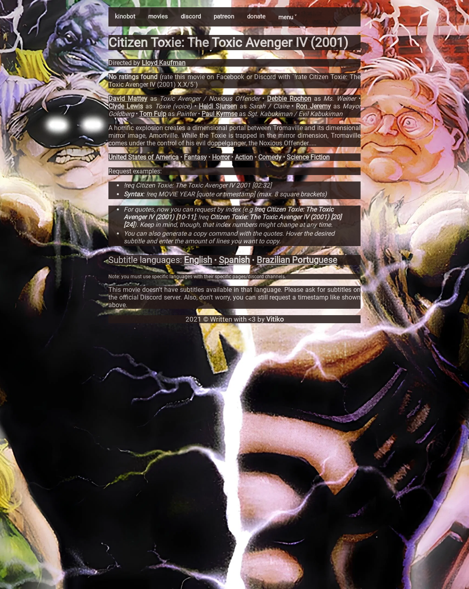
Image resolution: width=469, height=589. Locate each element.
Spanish (234, 260)
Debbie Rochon (289, 98)
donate (256, 16)
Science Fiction (308, 157)
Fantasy (195, 157)
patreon (224, 16)
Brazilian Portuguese (297, 260)
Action (244, 157)
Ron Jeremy (313, 106)
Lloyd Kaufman (164, 63)
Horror (221, 157)
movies (158, 16)
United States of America (143, 157)
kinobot (125, 16)
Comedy (269, 157)
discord (191, 16)
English (198, 260)
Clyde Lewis (125, 106)
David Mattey (127, 98)
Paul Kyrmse (219, 114)
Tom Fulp (152, 114)
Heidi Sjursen (218, 106)
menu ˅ (287, 17)
